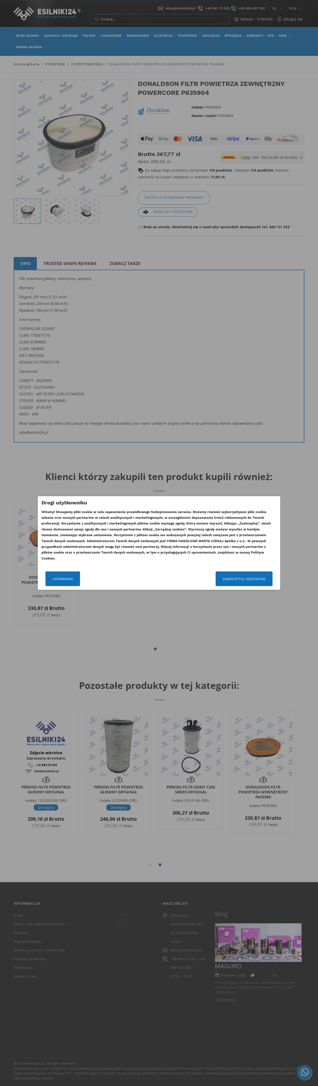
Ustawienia (62, 579)
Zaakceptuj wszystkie (244, 579)
